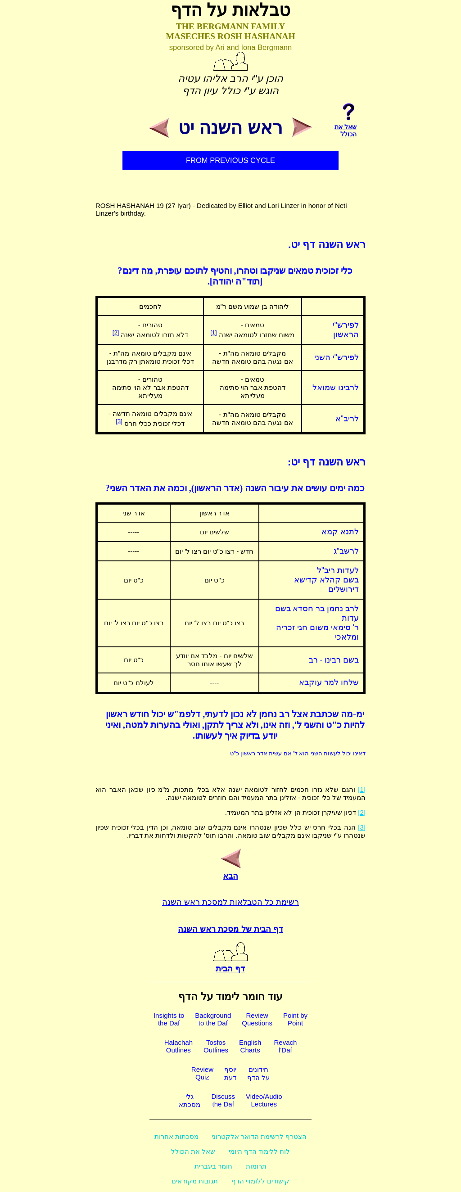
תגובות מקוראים (195, 1181)
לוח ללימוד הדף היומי (259, 1151)
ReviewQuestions (257, 1019)
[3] (119, 421)
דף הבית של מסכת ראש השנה (230, 929)
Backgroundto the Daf (213, 1019)
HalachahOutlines (178, 1046)
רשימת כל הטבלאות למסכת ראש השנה (230, 902)
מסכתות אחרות (176, 1136)
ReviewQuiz (202, 1073)
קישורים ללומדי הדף (260, 1181)
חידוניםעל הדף (258, 1073)
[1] (213, 332)
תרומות (256, 1166)
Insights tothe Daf (169, 1019)
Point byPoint (295, 1019)
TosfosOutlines (215, 1046)
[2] (116, 332)
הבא (230, 871)
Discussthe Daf (223, 1100)
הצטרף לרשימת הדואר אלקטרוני (259, 1136)
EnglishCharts (250, 1046)
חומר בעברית (213, 1166)
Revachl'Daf (285, 1046)
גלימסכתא (189, 1100)
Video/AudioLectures (264, 1100)
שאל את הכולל (193, 1151)
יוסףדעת (230, 1073)
